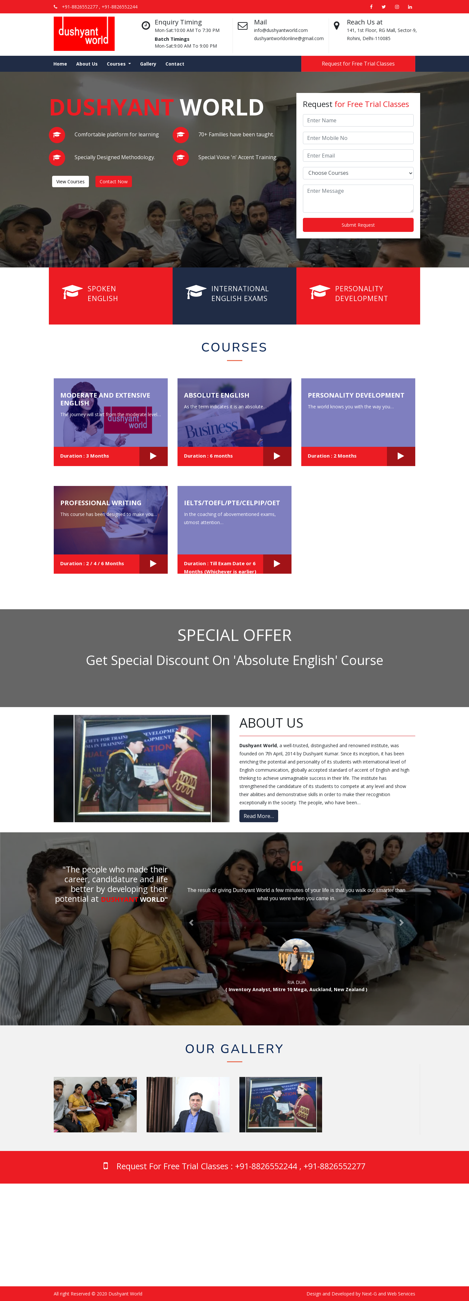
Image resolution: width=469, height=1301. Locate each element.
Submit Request (358, 225)
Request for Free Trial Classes (358, 63)
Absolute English (216, 395)
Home (60, 64)
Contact (174, 64)
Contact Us (344, 1244)
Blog (337, 1228)
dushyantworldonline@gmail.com (181, 1263)
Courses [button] (117, 64)
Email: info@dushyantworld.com (180, 1255)
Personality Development (356, 395)
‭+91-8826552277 (164, 1244)
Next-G (369, 1294)
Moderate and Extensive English (105, 399)
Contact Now (114, 181)
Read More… (259, 816)
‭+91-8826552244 (164, 1226)
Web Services (401, 1294)
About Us (87, 64)
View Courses (70, 181)
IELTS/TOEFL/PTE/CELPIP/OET (232, 502)
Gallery (148, 64)
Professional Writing (101, 502)
